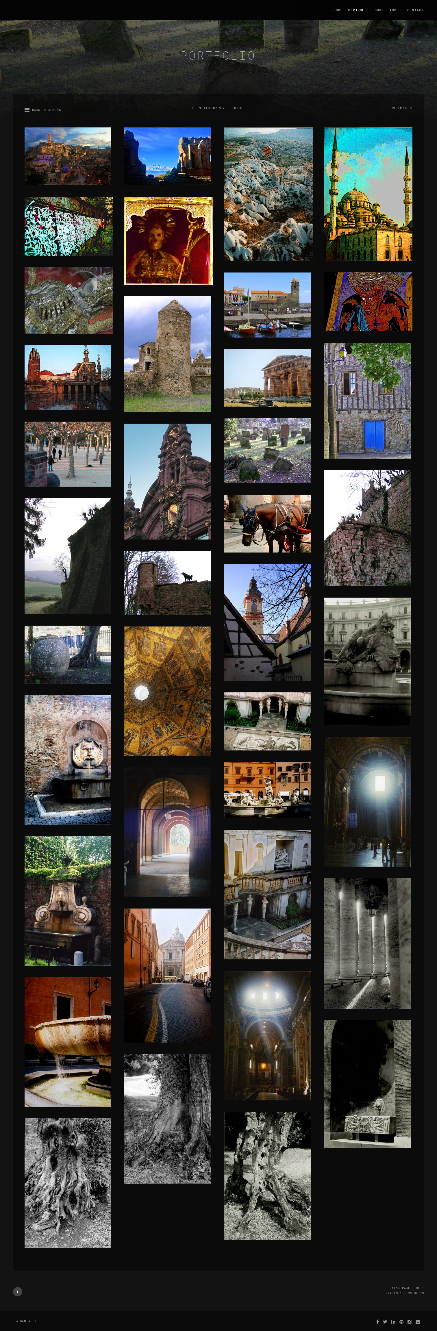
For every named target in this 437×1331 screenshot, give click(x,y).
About (395, 10)
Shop (379, 10)
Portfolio (358, 10)
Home (338, 10)
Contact (415, 10)
